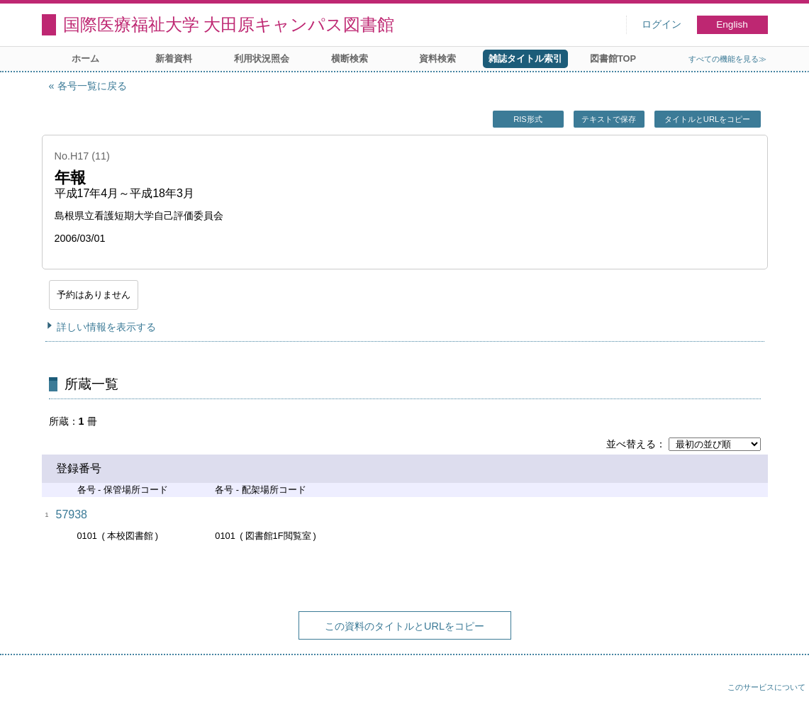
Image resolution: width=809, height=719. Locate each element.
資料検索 (437, 58)
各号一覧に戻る (92, 85)
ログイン (661, 24)
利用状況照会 (261, 58)
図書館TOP (613, 58)
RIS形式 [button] (527, 119)
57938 (72, 514)
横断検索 (349, 58)
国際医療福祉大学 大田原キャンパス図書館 (229, 24)
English (732, 24)
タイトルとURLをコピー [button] (707, 119)
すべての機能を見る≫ (727, 59)
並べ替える (631, 444)
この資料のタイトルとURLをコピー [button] (404, 626)
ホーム (85, 58)
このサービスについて (766, 687)
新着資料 (173, 58)
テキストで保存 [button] (608, 119)
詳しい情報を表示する (106, 327)
